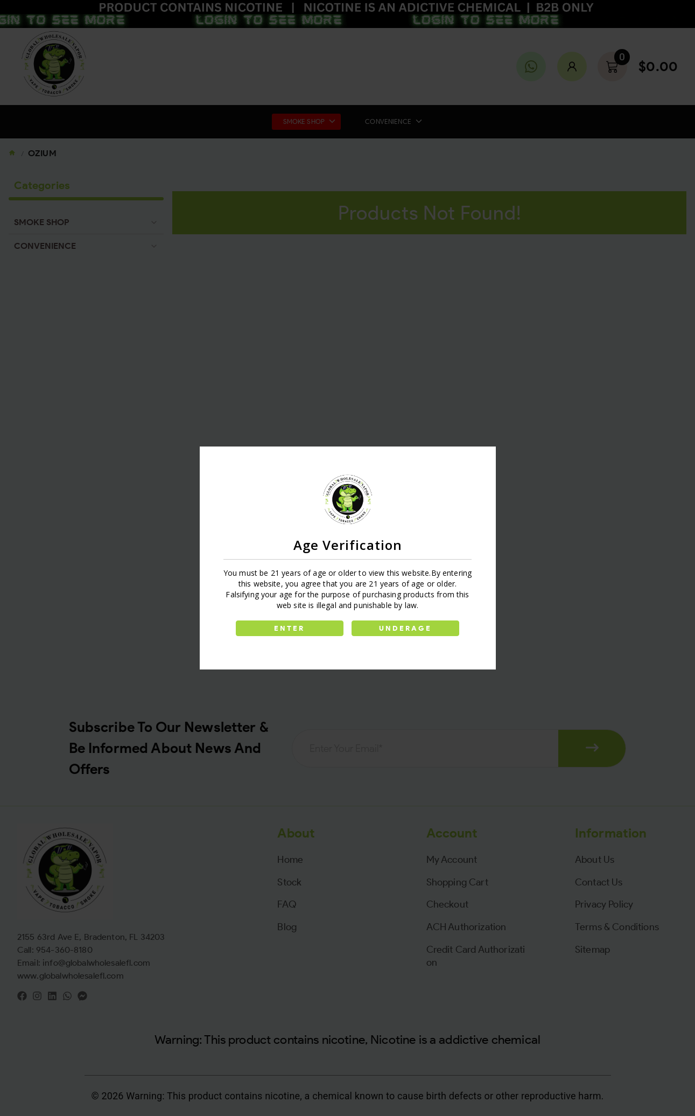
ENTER (289, 628)
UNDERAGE (406, 628)
